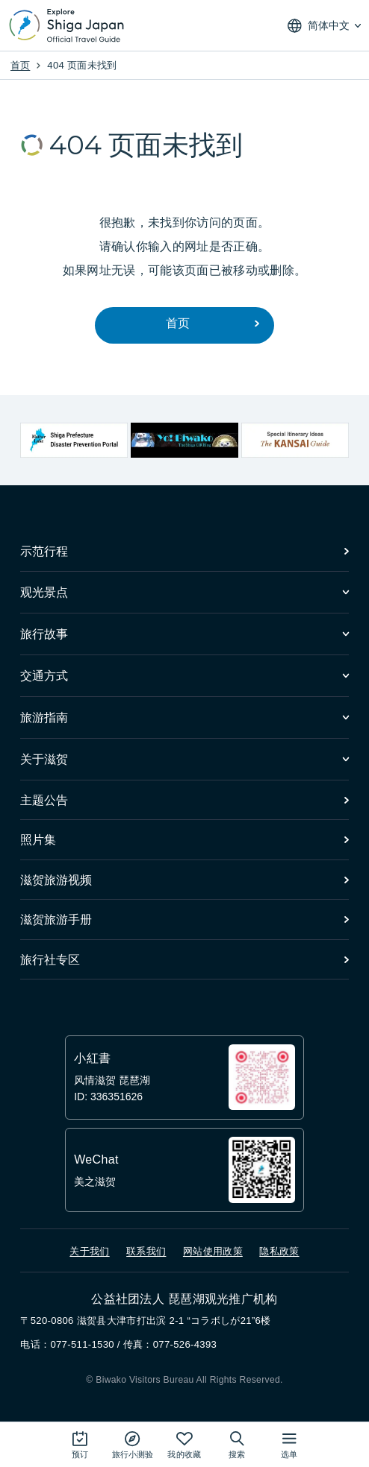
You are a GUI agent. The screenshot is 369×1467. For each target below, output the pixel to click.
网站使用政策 (213, 1251)
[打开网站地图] (289, 1444)
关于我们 (89, 1251)
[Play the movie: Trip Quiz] (132, 1444)
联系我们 (146, 1251)
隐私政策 (279, 1251)
